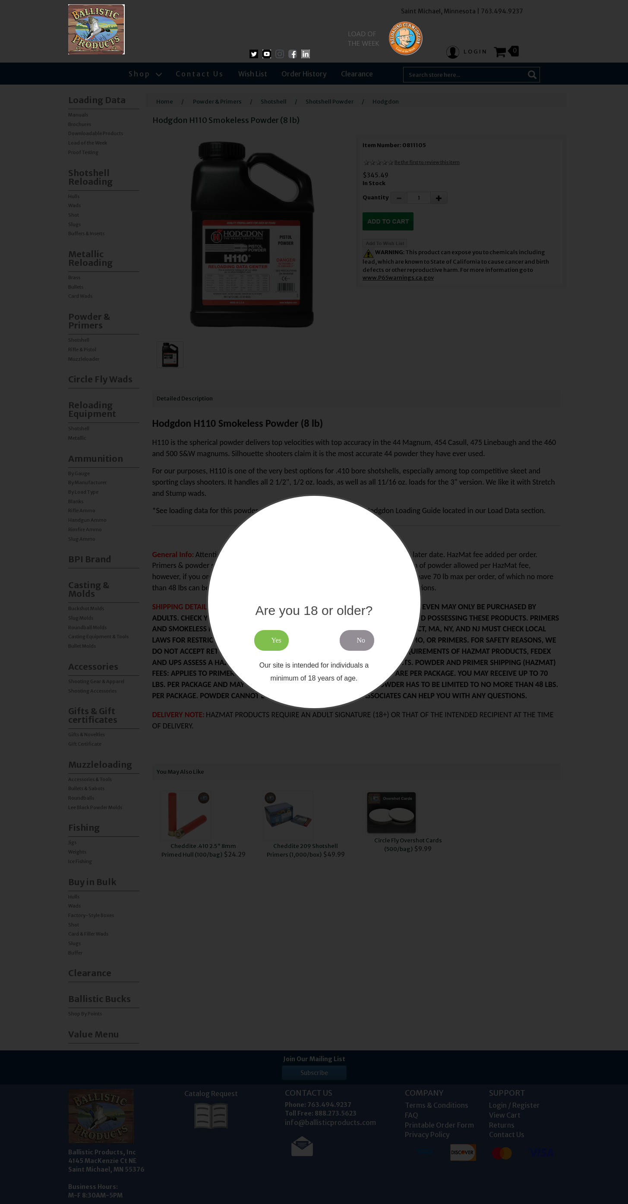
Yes (276, 640)
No (361, 640)
